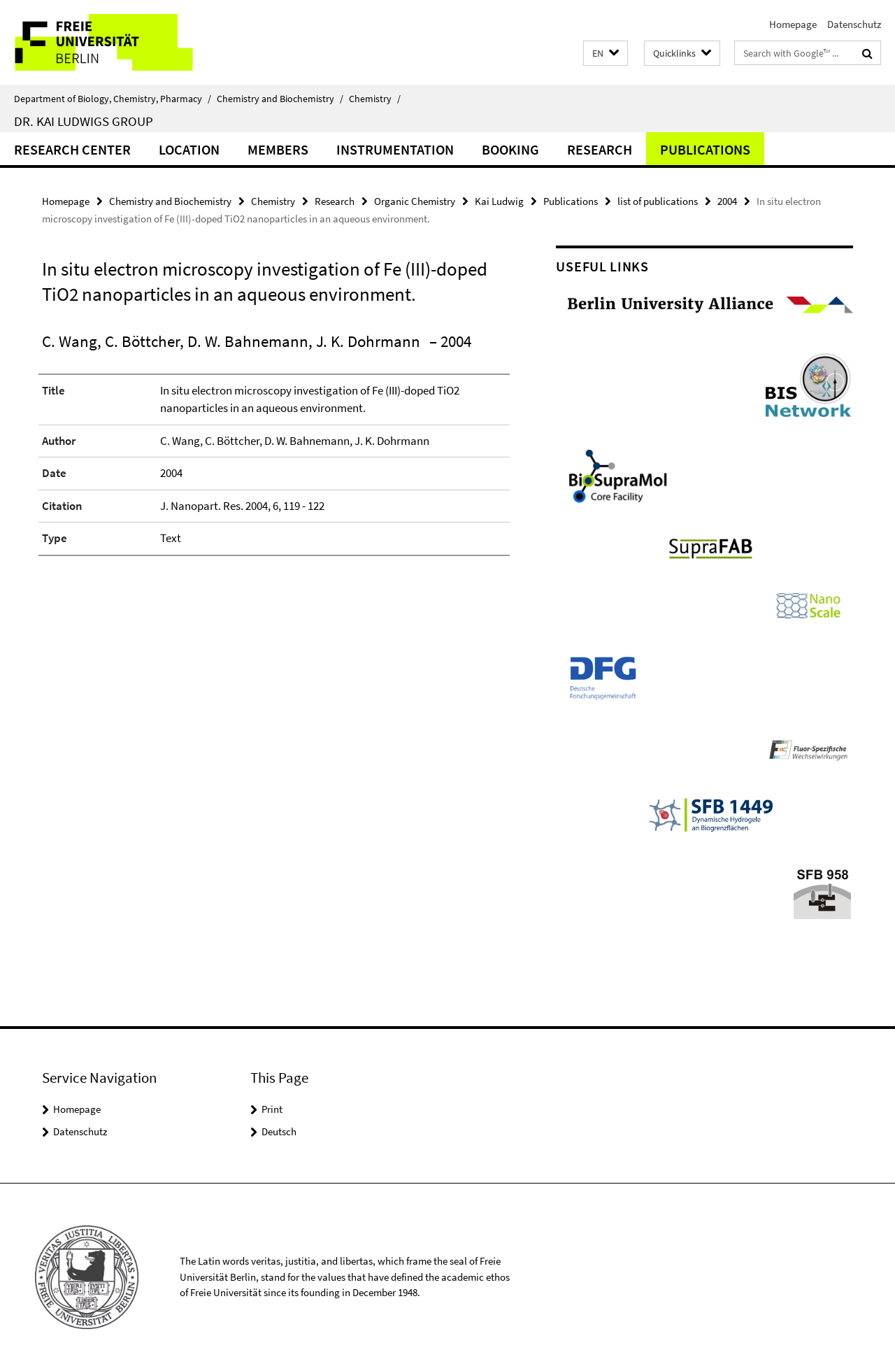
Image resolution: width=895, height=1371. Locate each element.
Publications (705, 149)
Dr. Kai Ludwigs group (83, 121)
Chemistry (375, 99)
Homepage (793, 24)
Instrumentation (395, 149)
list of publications (657, 201)
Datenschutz (854, 24)
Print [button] (272, 1109)
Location (189, 149)
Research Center (72, 149)
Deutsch (279, 1131)
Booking (510, 149)
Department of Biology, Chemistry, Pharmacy (112, 99)
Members (278, 149)
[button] (605, 53)
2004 (727, 201)
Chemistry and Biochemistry (280, 99)
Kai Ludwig (499, 201)
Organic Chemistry (414, 201)
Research (599, 149)
